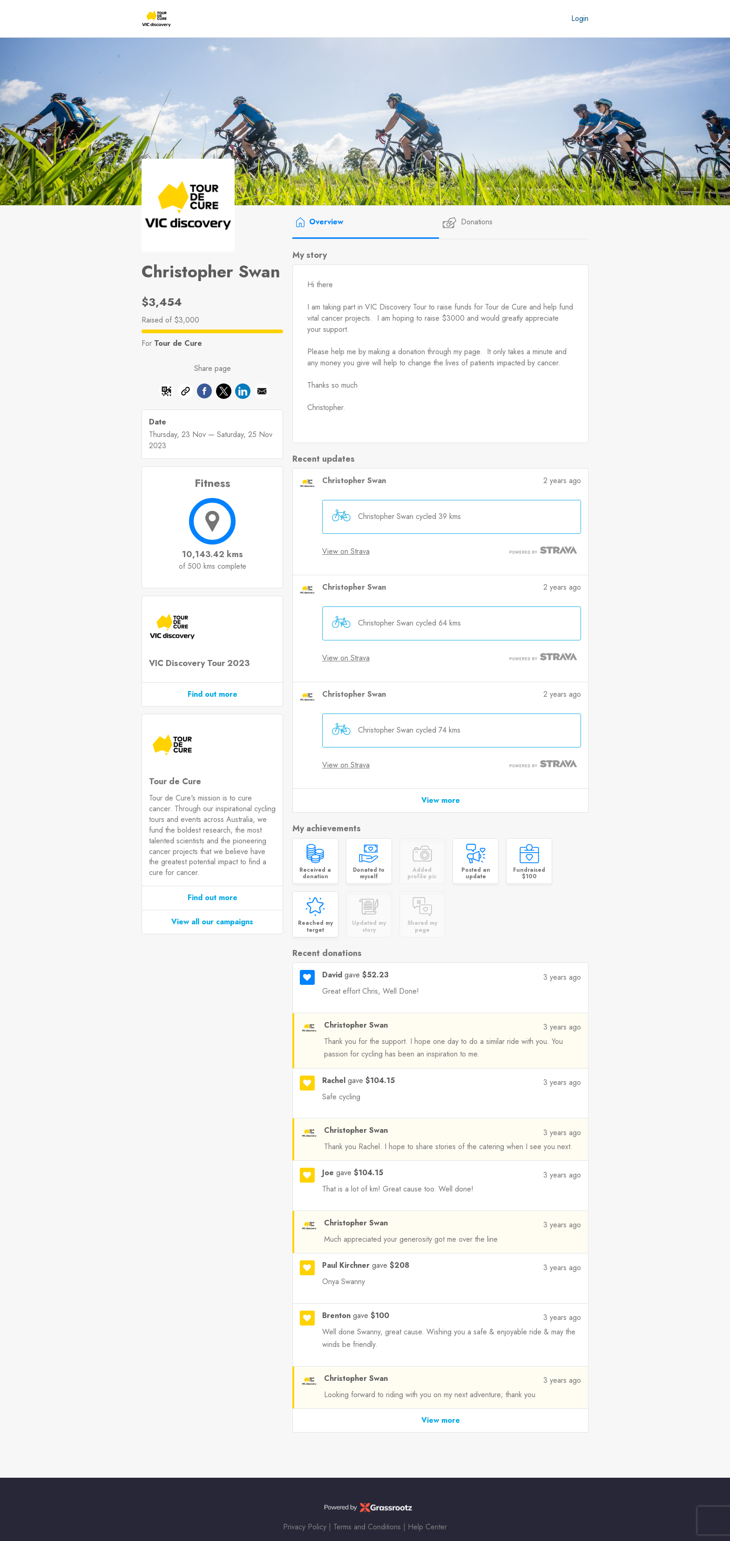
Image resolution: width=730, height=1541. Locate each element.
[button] (262, 393)
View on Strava (346, 551)
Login (579, 18)
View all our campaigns (212, 921)
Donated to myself (369, 873)
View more (440, 800)
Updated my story (369, 926)
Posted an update (475, 873)
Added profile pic (422, 873)
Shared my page (422, 926)
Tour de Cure (178, 343)
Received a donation (315, 873)
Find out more (212, 694)
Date (157, 422)
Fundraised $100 (529, 873)
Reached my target (315, 926)
